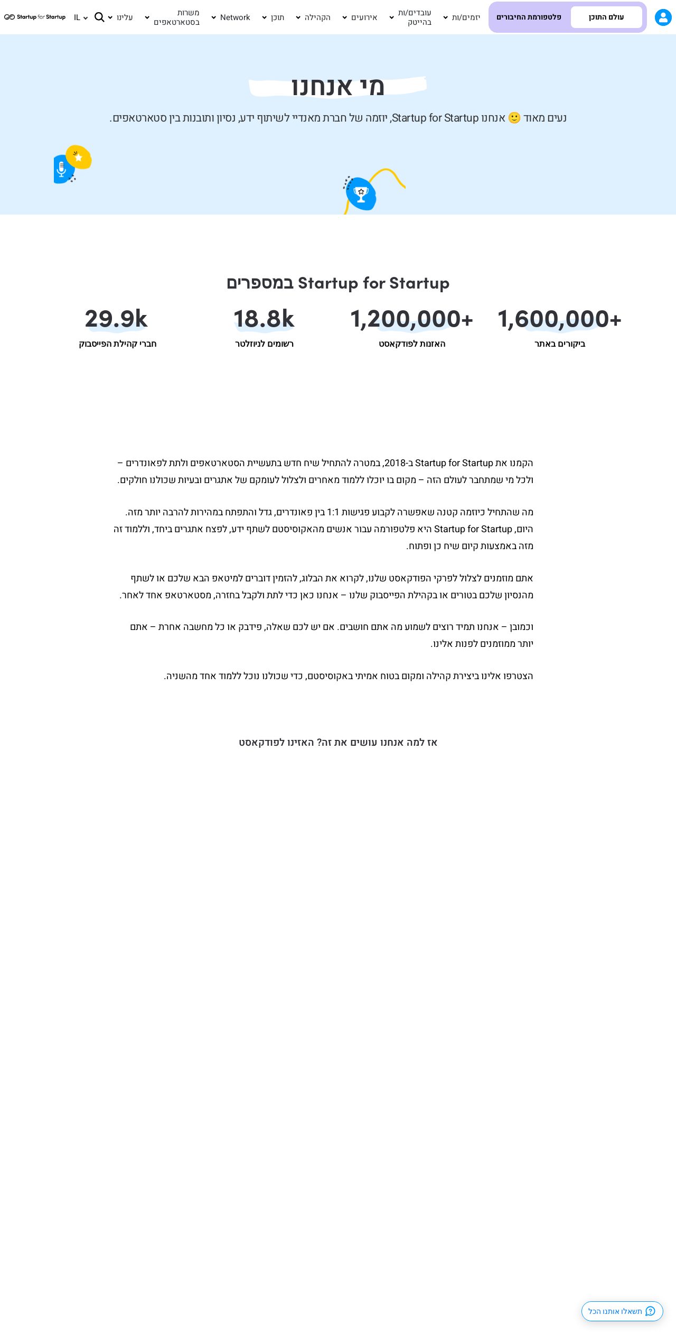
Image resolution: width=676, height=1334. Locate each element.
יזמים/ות (466, 17)
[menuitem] (76, 17)
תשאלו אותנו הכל (623, 1311)
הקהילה (318, 17)
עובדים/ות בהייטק (414, 17)
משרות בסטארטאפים (177, 17)
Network (235, 17)
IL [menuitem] (77, 17)
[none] (76, 17)
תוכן (277, 17)
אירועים (364, 17)
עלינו (125, 17)
